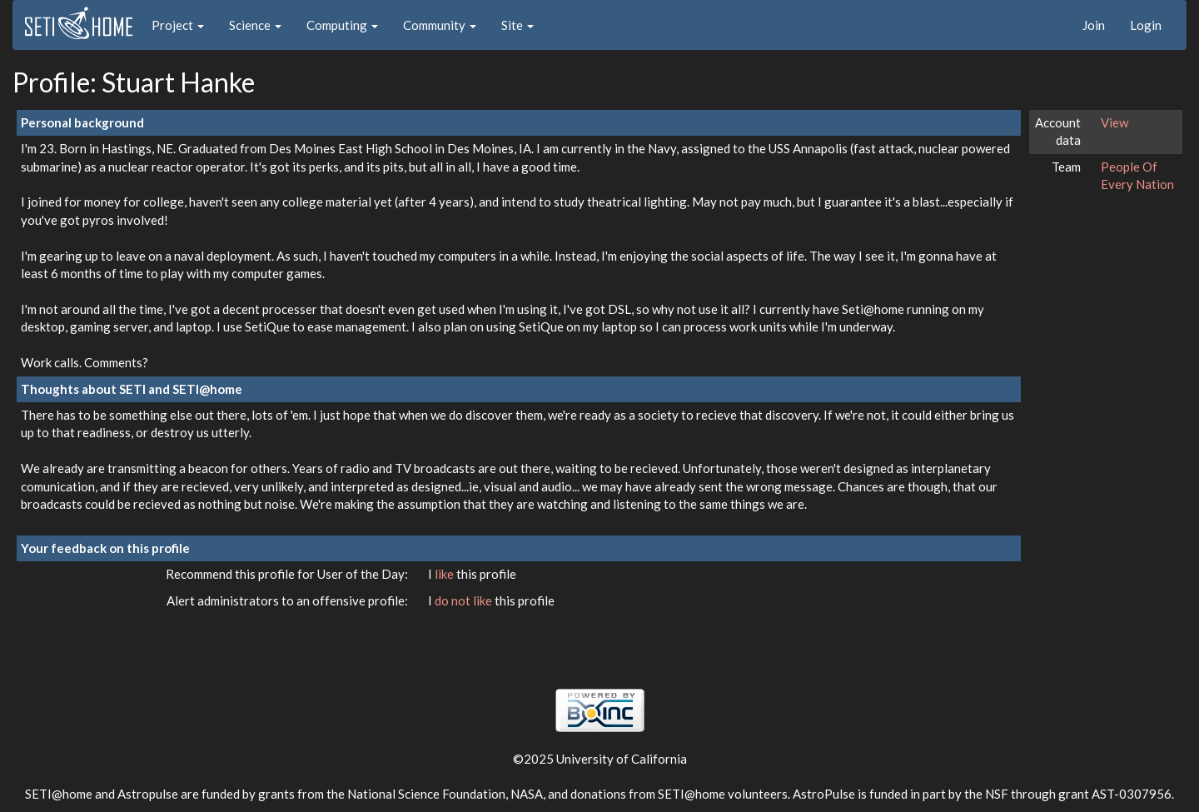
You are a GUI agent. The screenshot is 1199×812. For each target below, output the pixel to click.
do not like (465, 600)
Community (439, 24)
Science (255, 24)
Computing (342, 24)
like (445, 573)
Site (517, 24)
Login (1146, 24)
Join (1093, 24)
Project (178, 24)
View (1114, 122)
